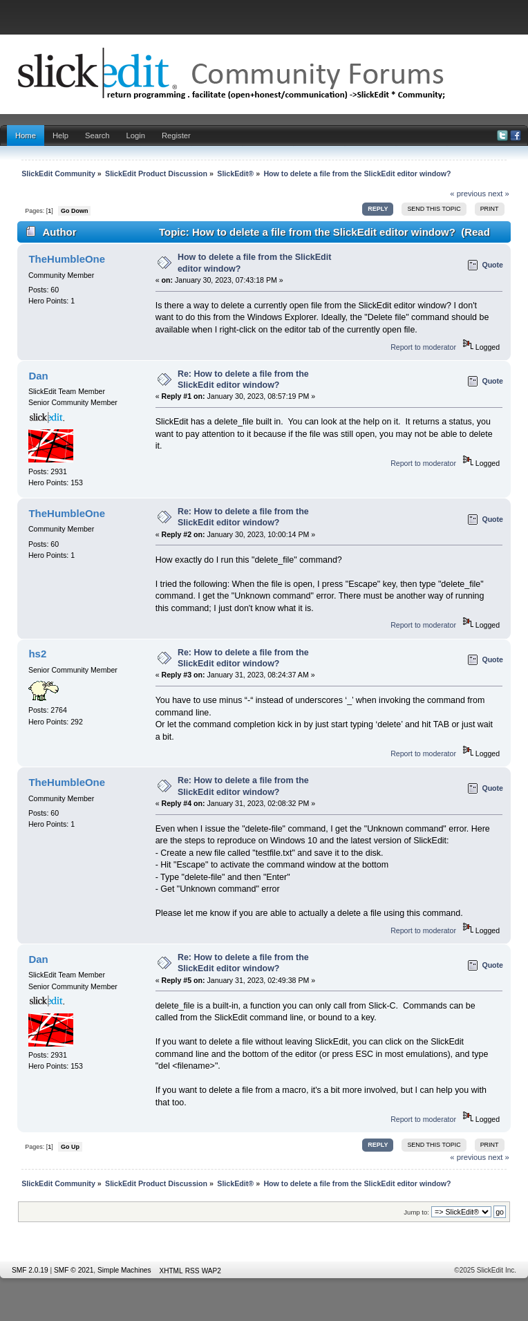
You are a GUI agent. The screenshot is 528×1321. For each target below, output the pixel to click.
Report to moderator (423, 347)
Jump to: (416, 1212)
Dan (38, 376)
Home (25, 135)
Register (176, 135)
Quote (492, 265)
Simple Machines (124, 1270)
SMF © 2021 (73, 1270)
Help (60, 135)
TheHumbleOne (66, 259)
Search (97, 135)
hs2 (37, 653)
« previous (468, 193)
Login (135, 135)
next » (498, 193)
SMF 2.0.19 (30, 1270)
